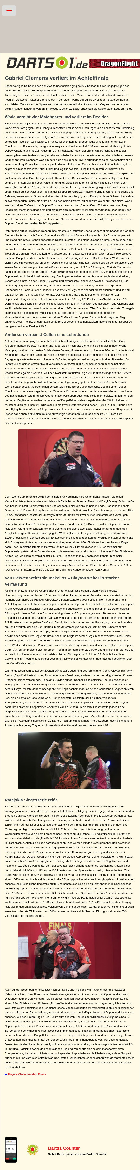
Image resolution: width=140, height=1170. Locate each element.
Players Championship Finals (27, 1074)
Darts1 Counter (64, 1148)
